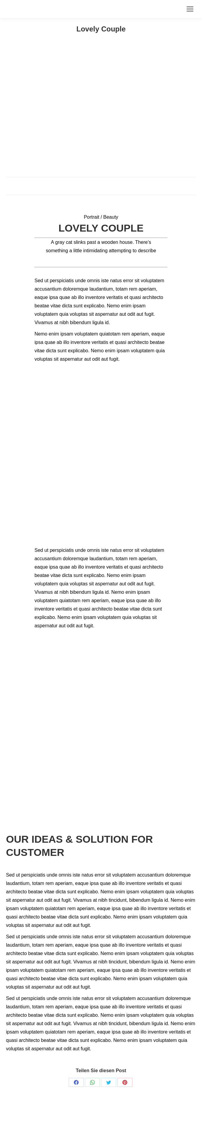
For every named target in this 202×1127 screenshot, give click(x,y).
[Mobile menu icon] (190, 9)
